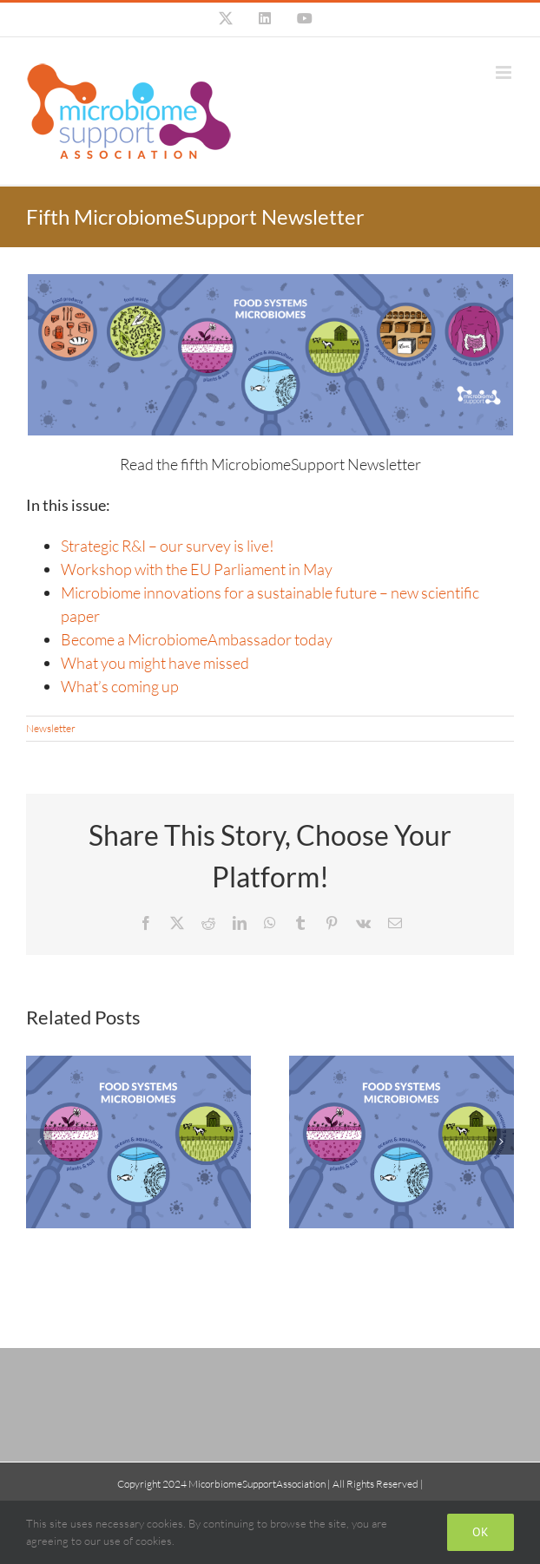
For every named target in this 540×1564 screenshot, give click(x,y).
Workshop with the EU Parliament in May (197, 569)
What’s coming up (120, 686)
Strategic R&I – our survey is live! (167, 545)
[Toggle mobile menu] (505, 72)
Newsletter (51, 728)
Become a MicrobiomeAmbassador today (197, 639)
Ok (480, 1532)
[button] (39, 1142)
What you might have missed (155, 662)
